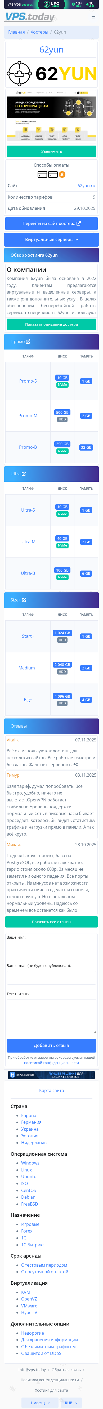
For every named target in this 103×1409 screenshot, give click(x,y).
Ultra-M (27, 542)
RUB (69, 1402)
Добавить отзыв (51, 1045)
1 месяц (38, 1402)
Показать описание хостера (51, 324)
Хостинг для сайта (51, 1390)
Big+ (28, 700)
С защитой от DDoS (41, 1353)
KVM (25, 1292)
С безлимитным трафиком (48, 1347)
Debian (28, 1197)
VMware (29, 1306)
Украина (30, 1129)
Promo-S (28, 381)
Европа (28, 1115)
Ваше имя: (16, 937)
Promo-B (28, 447)
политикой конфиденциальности (51, 1062)
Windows (30, 1163)
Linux (26, 1170)
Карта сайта (51, 1090)
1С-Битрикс (32, 1245)
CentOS (28, 1190)
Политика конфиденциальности (50, 1379)
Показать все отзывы (51, 921)
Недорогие (32, 1333)
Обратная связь (66, 1369)
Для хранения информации (49, 1340)
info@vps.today (32, 1369)
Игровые (30, 1224)
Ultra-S (28, 510)
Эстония (29, 1136)
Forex (26, 1231)
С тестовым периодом (44, 1265)
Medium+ (28, 668)
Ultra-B (28, 573)
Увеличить (51, 151)
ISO (24, 1183)
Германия (31, 1122)
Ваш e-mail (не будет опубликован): (39, 965)
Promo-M (28, 416)
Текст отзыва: (19, 993)
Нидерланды (34, 1143)
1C (23, 1238)
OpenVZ (29, 1299)
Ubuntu (29, 1176)
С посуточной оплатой (44, 1272)
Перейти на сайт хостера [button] (52, 223)
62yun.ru (86, 185)
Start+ (28, 636)
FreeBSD (29, 1204)
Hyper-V (29, 1312)
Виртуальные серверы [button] (49, 239)
